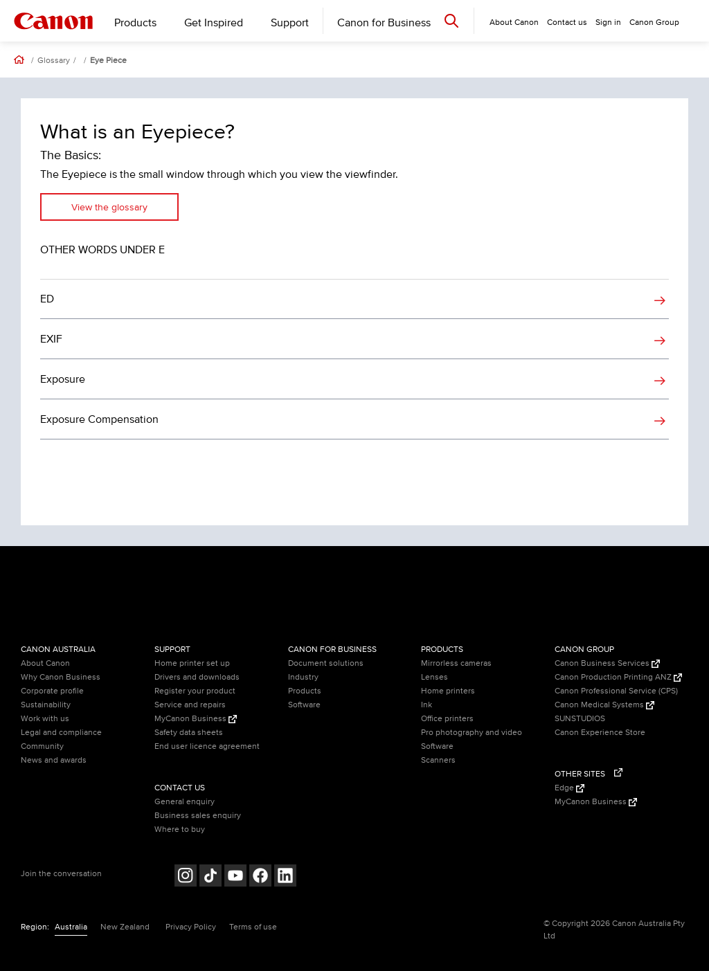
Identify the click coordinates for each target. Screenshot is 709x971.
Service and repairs (190, 705)
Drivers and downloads (197, 677)
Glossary (53, 61)
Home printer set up (192, 663)
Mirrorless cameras (456, 663)
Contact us (567, 22)
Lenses (434, 677)
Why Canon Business (60, 677)
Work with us (45, 719)
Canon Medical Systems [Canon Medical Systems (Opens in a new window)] (604, 705)
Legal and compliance (61, 732)
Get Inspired (213, 23)
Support (290, 23)
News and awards (54, 760)
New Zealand (125, 927)
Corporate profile (52, 691)
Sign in (608, 22)
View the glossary (109, 207)
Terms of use (253, 927)
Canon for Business (384, 23)
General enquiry (184, 802)
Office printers (447, 719)
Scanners (438, 760)
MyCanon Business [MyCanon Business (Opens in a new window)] (195, 719)
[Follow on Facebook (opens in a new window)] (260, 877)
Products (135, 23)
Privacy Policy (190, 927)
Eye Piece (108, 61)
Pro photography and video (471, 732)
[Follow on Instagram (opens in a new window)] (185, 877)
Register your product (194, 691)
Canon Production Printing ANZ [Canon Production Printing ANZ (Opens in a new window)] (618, 677)
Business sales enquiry (197, 815)
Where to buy (179, 829)
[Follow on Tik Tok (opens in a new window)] (210, 877)
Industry (303, 677)
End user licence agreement (207, 746)
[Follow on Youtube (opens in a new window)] (235, 877)
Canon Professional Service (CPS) (616, 691)
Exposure (62, 379)
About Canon (45, 663)
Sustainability (46, 705)
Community (42, 746)
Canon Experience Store (600, 732)
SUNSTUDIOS (580, 719)
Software (304, 705)
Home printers (448, 691)
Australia (71, 927)
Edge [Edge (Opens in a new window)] (569, 788)
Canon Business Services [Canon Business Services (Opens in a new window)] (607, 663)
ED (47, 299)
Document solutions (326, 663)
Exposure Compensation (99, 419)
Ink (426, 705)
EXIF (51, 339)
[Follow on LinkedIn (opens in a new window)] (285, 877)
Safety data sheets (188, 732)
